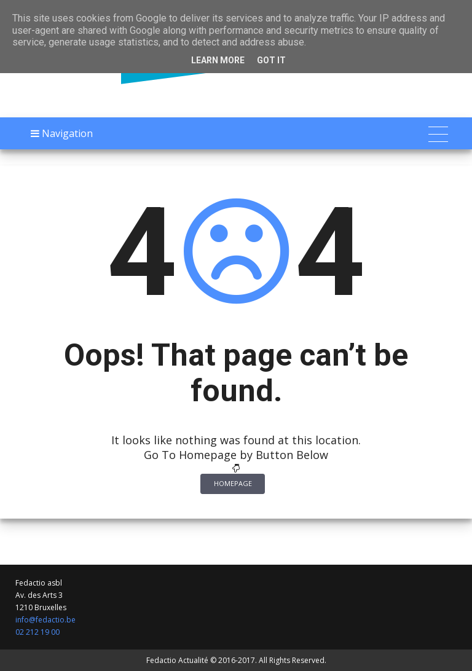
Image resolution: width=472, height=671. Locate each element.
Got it (271, 60)
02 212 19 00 (37, 632)
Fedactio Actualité (177, 660)
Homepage (233, 483)
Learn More (218, 60)
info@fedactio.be (45, 619)
